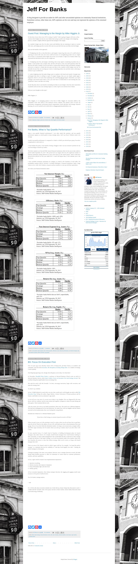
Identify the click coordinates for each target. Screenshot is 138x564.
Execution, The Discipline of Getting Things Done (54, 367)
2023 (87, 80)
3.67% (107, 265)
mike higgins (53, 119)
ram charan (68, 534)
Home (54, 543)
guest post (42, 119)
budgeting (34, 119)
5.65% (107, 261)
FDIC (87, 211)
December (89, 93)
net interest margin (61, 119)
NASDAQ (86, 258)
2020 (87, 87)
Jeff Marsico (98, 177)
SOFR (86, 265)
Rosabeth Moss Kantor (42, 376)
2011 (87, 144)
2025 (87, 76)
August (89, 102)
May (88, 109)
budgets (38, 119)
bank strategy (37, 534)
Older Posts (77, 543)
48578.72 (106, 256)
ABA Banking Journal (91, 217)
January (89, 118)
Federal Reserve (89, 215)
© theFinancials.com (96, 269)
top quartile (47, 352)
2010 (87, 146)
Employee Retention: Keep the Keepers (95, 170)
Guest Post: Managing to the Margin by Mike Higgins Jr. (54, 33)
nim (78, 350)
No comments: (47, 117)
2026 (87, 73)
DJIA (85, 256)
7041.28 (106, 259)
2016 (87, 133)
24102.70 (106, 258)
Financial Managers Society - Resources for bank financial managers (96, 222)
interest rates (47, 119)
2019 (87, 89)
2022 (87, 82)
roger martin (74, 534)
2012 (87, 142)
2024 (87, 78)
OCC (87, 213)
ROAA (39, 352)
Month (93, 249)
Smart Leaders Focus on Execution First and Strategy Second (61, 378)
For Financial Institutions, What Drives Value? (96, 167)
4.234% (106, 252)
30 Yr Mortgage (87, 263)
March (89, 113)
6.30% (107, 263)
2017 (87, 130)
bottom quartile (49, 350)
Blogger (75, 559)
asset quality (34, 350)
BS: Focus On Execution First (42, 362)
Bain (33, 534)
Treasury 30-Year (88, 254)
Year (99, 249)
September (90, 100)
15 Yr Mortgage (87, 261)
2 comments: (47, 348)
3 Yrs (105, 249)
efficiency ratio (56, 350)
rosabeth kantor (32, 536)
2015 (87, 135)
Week (87, 249)
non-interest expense (33, 352)
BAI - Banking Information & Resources (95, 219)
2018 (87, 91)
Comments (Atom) (38, 545)
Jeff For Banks (47, 9)
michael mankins (62, 534)
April (88, 111)
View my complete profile (90, 201)
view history (96, 267)
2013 (87, 139)
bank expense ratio (41, 350)
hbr (51, 534)
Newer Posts (31, 543)
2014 (87, 137)
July (88, 104)
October (89, 98)
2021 (87, 84)
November (90, 95)
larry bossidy (55, 534)
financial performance (64, 350)
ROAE (42, 352)
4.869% (106, 254)
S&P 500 (86, 259)
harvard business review (46, 534)
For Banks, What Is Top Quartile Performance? (50, 129)
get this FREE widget (96, 232)
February (89, 116)
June (88, 107)
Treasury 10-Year (88, 252)
